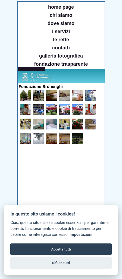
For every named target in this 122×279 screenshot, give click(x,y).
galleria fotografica (61, 56)
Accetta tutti (61, 249)
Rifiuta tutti (61, 263)
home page (61, 7)
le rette (61, 39)
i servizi (61, 31)
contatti (61, 47)
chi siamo (61, 15)
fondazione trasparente (61, 64)
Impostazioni (81, 234)
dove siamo (61, 23)
